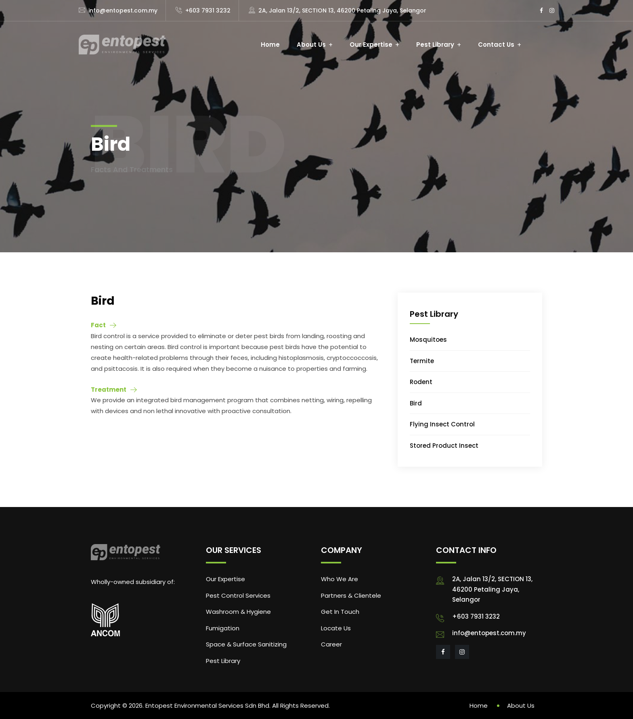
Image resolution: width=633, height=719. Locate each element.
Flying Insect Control (442, 424)
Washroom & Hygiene (238, 611)
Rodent (421, 382)
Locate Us (336, 628)
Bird (416, 403)
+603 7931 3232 (208, 10)
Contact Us (496, 44)
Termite (422, 361)
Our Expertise (371, 44)
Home (270, 44)
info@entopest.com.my (122, 10)
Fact (98, 325)
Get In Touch (340, 611)
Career (331, 644)
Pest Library (435, 44)
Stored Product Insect (444, 445)
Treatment (108, 389)
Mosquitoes (428, 339)
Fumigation (222, 628)
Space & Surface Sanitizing (246, 644)
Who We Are (339, 579)
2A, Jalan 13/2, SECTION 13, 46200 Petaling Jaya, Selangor (342, 10)
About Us (311, 44)
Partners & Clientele (351, 595)
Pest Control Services (238, 595)
